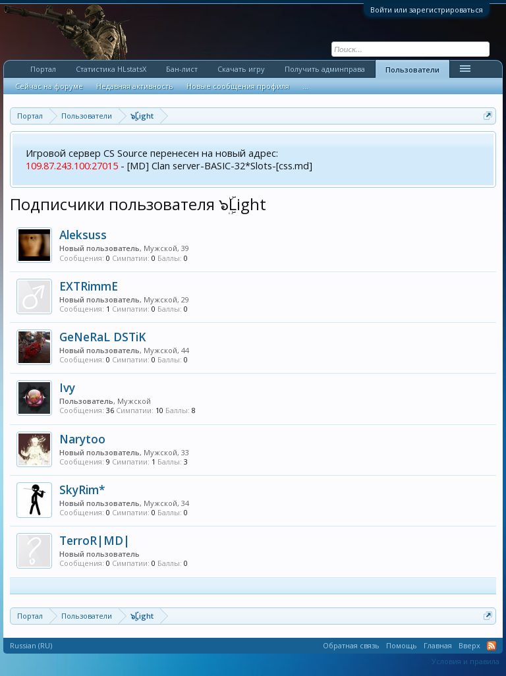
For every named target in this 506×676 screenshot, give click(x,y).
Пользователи (412, 69)
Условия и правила (465, 661)
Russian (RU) (31, 645)
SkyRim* (82, 489)
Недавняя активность (134, 86)
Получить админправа (325, 69)
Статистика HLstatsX (111, 69)
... (305, 86)
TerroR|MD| (94, 540)
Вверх (469, 645)
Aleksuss (83, 234)
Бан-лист (182, 69)
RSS (491, 645)
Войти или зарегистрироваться (426, 9)
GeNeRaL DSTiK (102, 337)
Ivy (67, 387)
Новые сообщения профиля (237, 86)
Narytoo (82, 439)
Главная (438, 645)
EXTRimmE (88, 286)
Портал (43, 69)
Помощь (401, 645)
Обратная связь (351, 645)
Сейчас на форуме (49, 86)
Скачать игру (241, 69)
